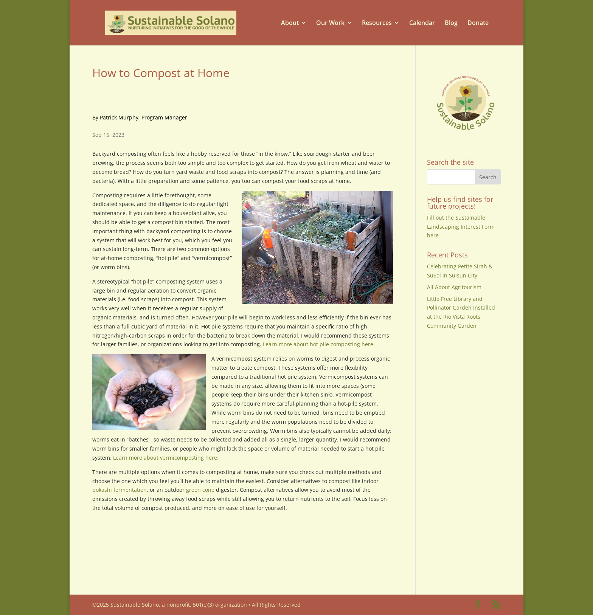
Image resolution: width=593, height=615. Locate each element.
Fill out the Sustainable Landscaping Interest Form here (461, 226)
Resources (377, 23)
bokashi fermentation (119, 489)
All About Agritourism (454, 287)
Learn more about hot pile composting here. (319, 344)
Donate (478, 23)
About (290, 23)
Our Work (330, 23)
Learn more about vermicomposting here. (166, 457)
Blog (451, 23)
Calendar (422, 23)
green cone (200, 489)
